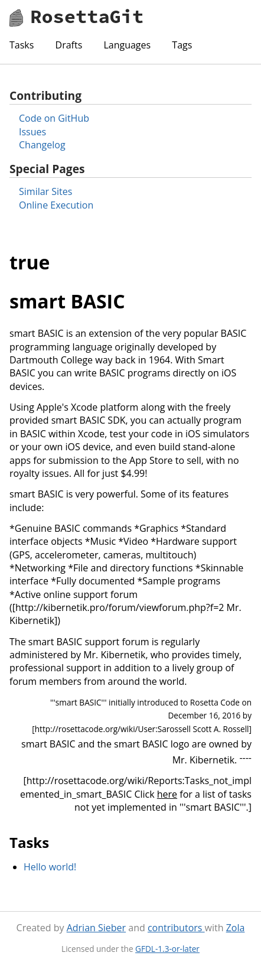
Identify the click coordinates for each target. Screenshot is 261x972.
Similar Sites (45, 191)
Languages (127, 44)
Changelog (42, 144)
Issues (32, 131)
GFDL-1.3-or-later (167, 948)
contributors (176, 927)
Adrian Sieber (96, 927)
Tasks (21, 44)
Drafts (69, 44)
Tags (182, 44)
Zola (235, 927)
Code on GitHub (54, 118)
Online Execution (56, 205)
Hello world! (50, 866)
